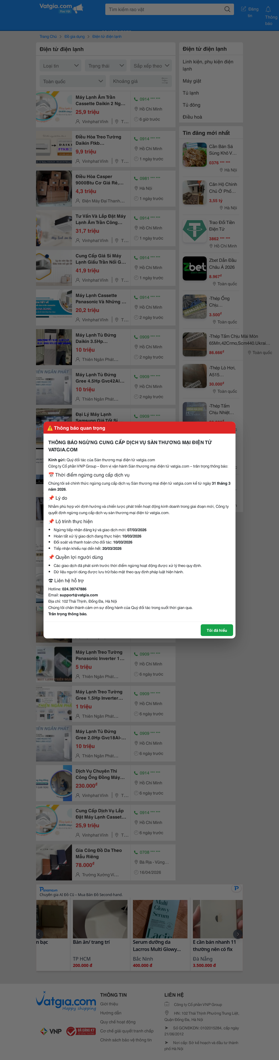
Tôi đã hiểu (217, 630)
